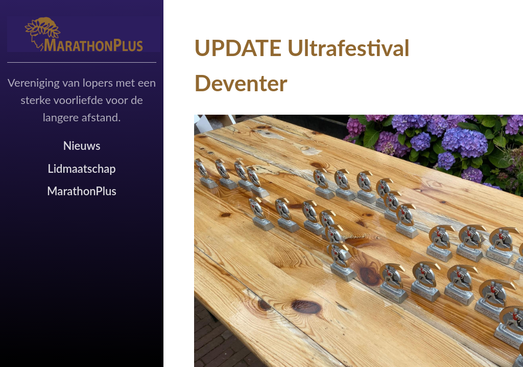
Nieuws (81, 145)
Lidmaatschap (81, 168)
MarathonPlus (81, 191)
